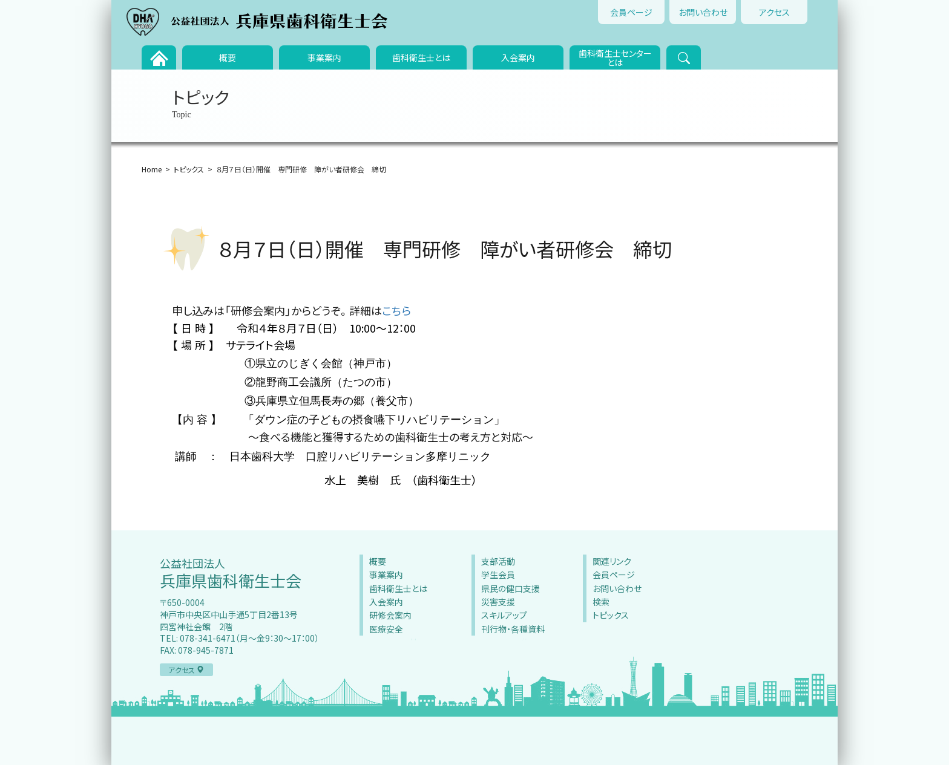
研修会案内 (390, 615)
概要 (227, 57)
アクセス (774, 12)
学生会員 (498, 574)
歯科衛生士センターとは (615, 57)
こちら (396, 310)
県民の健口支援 (510, 588)
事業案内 (324, 57)
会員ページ (631, 12)
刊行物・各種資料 (513, 629)
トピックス (189, 169)
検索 (601, 602)
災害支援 (498, 602)
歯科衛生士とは (421, 57)
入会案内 (518, 57)
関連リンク (612, 561)
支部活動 (498, 561)
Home (152, 169)
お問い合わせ (702, 12)
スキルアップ (504, 615)
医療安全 (386, 629)
